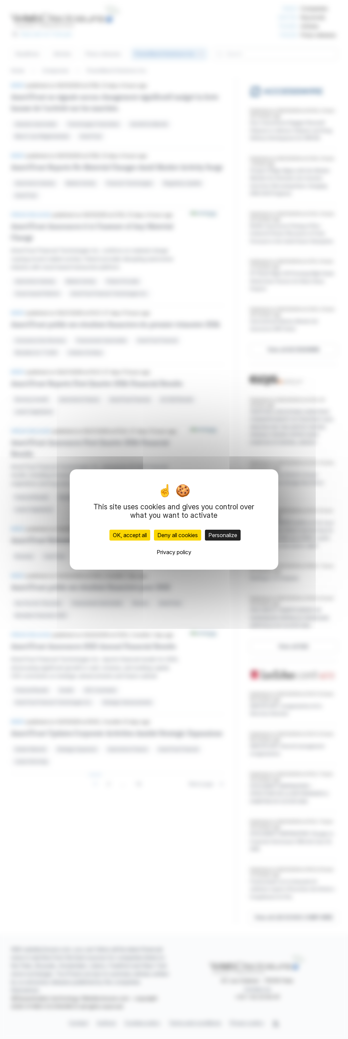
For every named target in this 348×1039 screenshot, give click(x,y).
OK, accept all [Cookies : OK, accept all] (130, 535)
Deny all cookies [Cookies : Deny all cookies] (177, 535)
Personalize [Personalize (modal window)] (222, 535)
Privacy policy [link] (174, 552)
